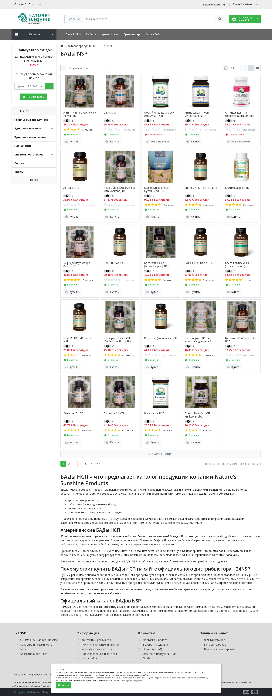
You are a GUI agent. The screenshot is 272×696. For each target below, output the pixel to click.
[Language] (24, 4)
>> (98, 464)
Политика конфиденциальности (101, 644)
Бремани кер (132, 34)
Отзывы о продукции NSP (159, 654)
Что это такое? (34, 96)
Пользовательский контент (99, 654)
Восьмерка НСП (154, 413)
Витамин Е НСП (73, 413)
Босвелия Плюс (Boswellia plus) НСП (156, 264)
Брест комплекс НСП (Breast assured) (238, 264)
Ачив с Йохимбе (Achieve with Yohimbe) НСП (119, 189)
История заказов (215, 644)
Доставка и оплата (155, 640)
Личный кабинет (214, 640)
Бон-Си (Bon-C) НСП (116, 263)
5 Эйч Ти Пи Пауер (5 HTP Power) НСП (79, 114)
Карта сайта (89, 658)
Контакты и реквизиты (96, 640)
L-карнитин (111, 112)
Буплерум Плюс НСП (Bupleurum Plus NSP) (117, 340)
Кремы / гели (110, 34)
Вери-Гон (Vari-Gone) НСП (160, 338)
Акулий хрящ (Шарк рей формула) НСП (159, 114)
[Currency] (40, 4)
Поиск (34, 180)
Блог (23, 649)
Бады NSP (73, 34)
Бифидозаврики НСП (238, 187)
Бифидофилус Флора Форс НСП (76, 264)
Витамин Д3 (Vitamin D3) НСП (240, 340)
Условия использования (97, 649)
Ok (49, 86)
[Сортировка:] (89, 68)
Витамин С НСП (114, 413)
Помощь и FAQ (152, 649)
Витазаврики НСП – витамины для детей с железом (199, 340)
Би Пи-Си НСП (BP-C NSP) (201, 187)
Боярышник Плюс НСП (199, 263)
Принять (63, 685)
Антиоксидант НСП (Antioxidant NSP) (197, 114)
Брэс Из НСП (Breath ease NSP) (79, 340)
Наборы (91, 34)
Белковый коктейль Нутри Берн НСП (156, 189)
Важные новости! (213, 4)
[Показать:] (234, 68)
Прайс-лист (150, 658)
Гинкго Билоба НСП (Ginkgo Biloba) (197, 415)
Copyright (20, 692)
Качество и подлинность (36, 644)
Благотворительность (34, 654)
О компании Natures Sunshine (39, 640)
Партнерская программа (220, 649)
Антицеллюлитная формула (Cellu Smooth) (240, 114)
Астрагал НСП (72, 187)
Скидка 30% (152, 34)
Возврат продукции (155, 644)
